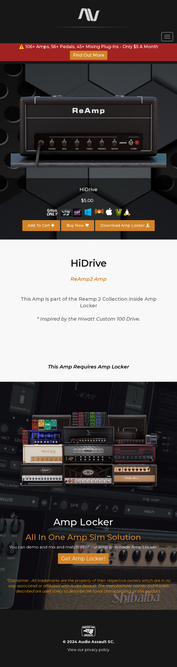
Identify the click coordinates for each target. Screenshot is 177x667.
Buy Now (77, 225)
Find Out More (88, 55)
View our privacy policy (88, 649)
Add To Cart (41, 225)
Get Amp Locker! (83, 558)
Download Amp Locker (124, 225)
